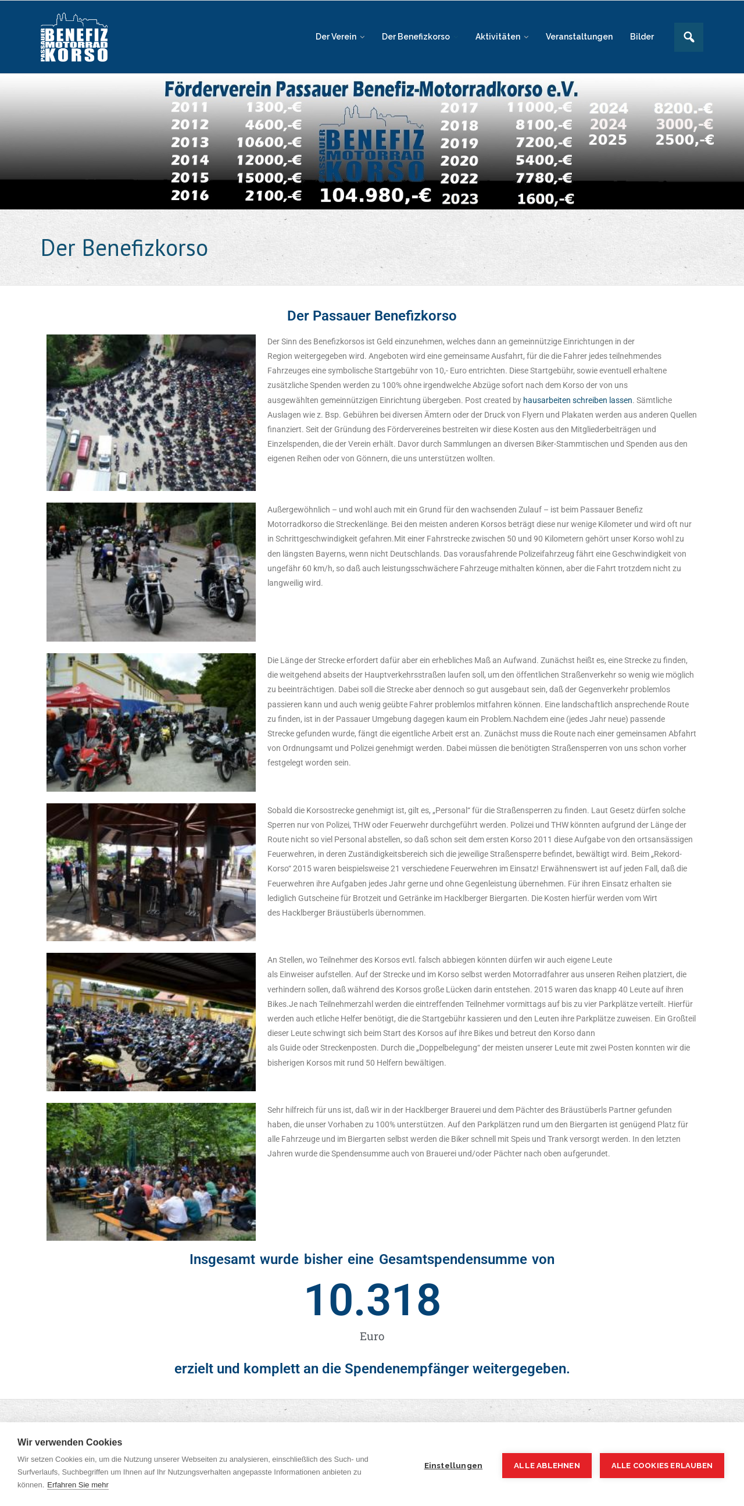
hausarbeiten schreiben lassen (577, 400)
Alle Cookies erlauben (662, 1465)
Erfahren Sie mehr (78, 1484)
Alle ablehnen (547, 1465)
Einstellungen (453, 1465)
